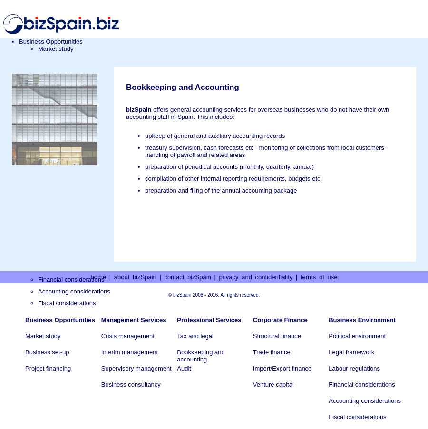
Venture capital (273, 384)
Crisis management (128, 336)
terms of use (319, 277)
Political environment (357, 336)
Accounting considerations (74, 291)
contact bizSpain (187, 277)
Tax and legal (195, 336)
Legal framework (351, 352)
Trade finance (272, 352)
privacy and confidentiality (255, 277)
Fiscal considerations (67, 303)
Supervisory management (136, 368)
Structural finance (277, 336)
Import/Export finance (282, 368)
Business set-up (47, 352)
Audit (184, 368)
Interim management (129, 352)
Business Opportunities (51, 41)
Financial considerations (362, 384)
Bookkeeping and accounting (200, 356)
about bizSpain (135, 277)
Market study (55, 48)
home (99, 277)
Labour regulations (354, 368)
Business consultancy (131, 384)
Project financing (48, 368)
